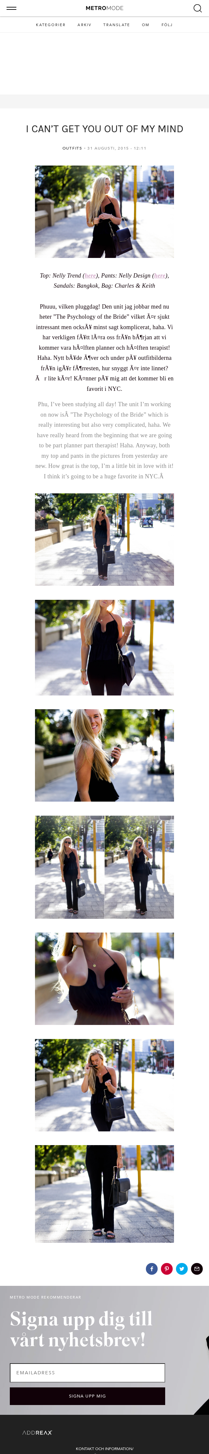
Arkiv (85, 25)
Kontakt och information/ (104, 1448)
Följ (167, 25)
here (90, 275)
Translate (116, 25)
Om (145, 25)
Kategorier (51, 25)
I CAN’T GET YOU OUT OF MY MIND (104, 129)
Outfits (72, 148)
